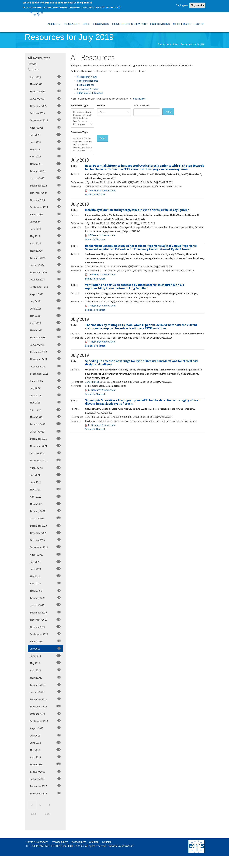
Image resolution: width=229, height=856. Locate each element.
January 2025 (45, 178)
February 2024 (45, 258)
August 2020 (45, 554)
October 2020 (45, 540)
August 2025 (45, 127)
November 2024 (45, 192)
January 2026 (45, 98)
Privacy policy (60, 842)
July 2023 (45, 301)
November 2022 (45, 359)
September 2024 (45, 207)
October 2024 (45, 200)
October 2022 (45, 366)
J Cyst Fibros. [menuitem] (92, 381)
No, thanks (197, 5)
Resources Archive (167, 44)
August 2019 (45, 641)
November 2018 (45, 706)
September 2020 (45, 547)
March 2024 (45, 250)
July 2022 (45, 388)
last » (47, 813)
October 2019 (45, 627)
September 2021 (45, 460)
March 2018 (45, 764)
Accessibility (79, 842)
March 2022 (45, 417)
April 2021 (45, 496)
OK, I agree (182, 5)
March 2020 (45, 590)
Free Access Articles (87, 88)
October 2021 (45, 453)
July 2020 (45, 561)
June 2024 (45, 228)
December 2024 (45, 185)
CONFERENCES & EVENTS (129, 24)
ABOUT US (54, 24)
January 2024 (45, 265)
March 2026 (45, 84)
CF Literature (82, 124)
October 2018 (45, 713)
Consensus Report (82, 115)
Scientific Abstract (95, 194)
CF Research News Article (101, 190)
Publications (139, 98)
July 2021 (45, 474)
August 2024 (45, 214)
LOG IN (199, 24)
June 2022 (45, 395)
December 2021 (45, 438)
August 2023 (45, 294)
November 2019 (45, 619)
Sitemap (94, 842)
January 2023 (45, 344)
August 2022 (45, 381)
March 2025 (45, 163)
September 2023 (45, 286)
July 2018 (45, 735)
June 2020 (45, 569)
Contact (106, 842)
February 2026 (45, 91)
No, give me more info (108, 7)
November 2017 (45, 793)
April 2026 (45, 77)
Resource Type (79, 105)
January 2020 (45, 605)
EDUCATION (101, 24)
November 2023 (45, 272)
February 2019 (45, 684)
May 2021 (45, 489)
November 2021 (45, 446)
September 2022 (45, 373)
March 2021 (45, 504)
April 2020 (45, 583)
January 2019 (45, 692)
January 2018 (45, 778)
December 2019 (45, 612)
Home (32, 63)
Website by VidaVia (121, 846)
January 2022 (45, 431)
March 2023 (45, 330)
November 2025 (45, 105)
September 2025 (45, 120)
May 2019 (45, 663)
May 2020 (45, 576)
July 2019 (45, 648)
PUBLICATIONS (160, 24)
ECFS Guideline (82, 118)
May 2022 (45, 402)
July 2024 (45, 221)
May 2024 (45, 236)
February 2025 (45, 171)
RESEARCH (71, 24)
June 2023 (45, 308)
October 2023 (45, 279)
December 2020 (45, 525)
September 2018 (45, 721)
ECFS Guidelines (85, 84)
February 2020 (45, 598)
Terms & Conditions (37, 842)
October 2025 (45, 113)
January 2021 (45, 518)
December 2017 (45, 786)
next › (34, 813)
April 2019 (45, 670)
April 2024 (45, 243)
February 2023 (45, 337)
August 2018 (45, 728)
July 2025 (45, 135)
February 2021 (45, 511)
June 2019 (45, 655)
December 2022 (45, 351)
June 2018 (45, 742)
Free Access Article (82, 121)
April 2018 (45, 757)
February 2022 (45, 424)
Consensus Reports (87, 80)
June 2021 (45, 482)
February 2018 (45, 771)
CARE (86, 24)
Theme (101, 105)
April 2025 (45, 156)
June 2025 (45, 142)
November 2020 (45, 532)
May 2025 (45, 149)
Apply (168, 111)
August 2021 (45, 467)
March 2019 (45, 677)
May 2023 (45, 315)
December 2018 (45, 699)
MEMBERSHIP (182, 24)
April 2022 (45, 409)
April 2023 (45, 323)
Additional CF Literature (90, 92)
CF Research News (87, 76)
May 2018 (45, 750)
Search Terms (141, 105)
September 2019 (45, 634)
